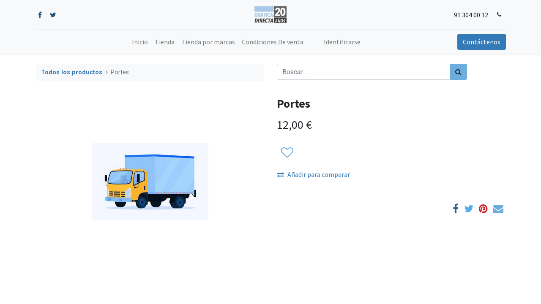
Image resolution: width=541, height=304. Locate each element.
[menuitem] (139, 41)
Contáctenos (481, 42)
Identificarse (342, 42)
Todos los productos (71, 72)
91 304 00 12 (471, 15)
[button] (287, 152)
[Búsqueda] (458, 72)
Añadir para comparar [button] (313, 174)
